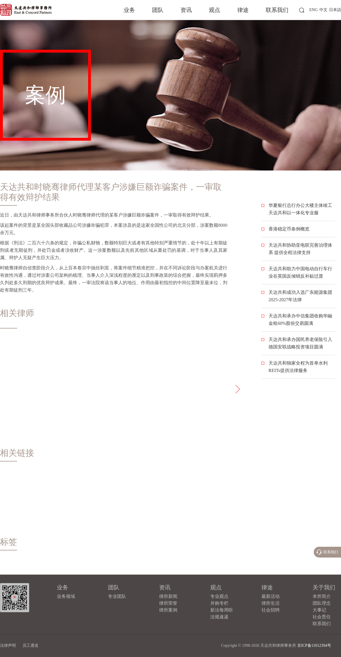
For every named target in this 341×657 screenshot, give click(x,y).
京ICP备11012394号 (314, 645)
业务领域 (66, 596)
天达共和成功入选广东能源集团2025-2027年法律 (300, 296)
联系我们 (277, 10)
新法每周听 (221, 610)
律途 (243, 10)
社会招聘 (270, 610)
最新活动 (270, 596)
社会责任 (322, 616)
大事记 (319, 610)
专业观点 (219, 596)
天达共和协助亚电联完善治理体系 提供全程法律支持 (300, 249)
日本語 (335, 10)
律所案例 (168, 610)
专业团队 (117, 596)
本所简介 (322, 596)
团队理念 (322, 603)
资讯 (186, 10)
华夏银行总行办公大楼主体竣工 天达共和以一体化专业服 (300, 209)
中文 (323, 10)
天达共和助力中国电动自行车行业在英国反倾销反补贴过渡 (300, 272)
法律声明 (8, 645)
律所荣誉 (168, 603)
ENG (313, 10)
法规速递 (219, 616)
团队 (157, 10)
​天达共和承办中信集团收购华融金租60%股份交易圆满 (300, 319)
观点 (214, 10)
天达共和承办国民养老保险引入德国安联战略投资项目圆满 (300, 343)
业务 (129, 10)
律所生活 (270, 603)
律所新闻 (168, 596)
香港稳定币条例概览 (289, 228)
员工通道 (30, 645)
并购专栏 (219, 603)
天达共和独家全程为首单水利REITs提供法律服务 (298, 367)
